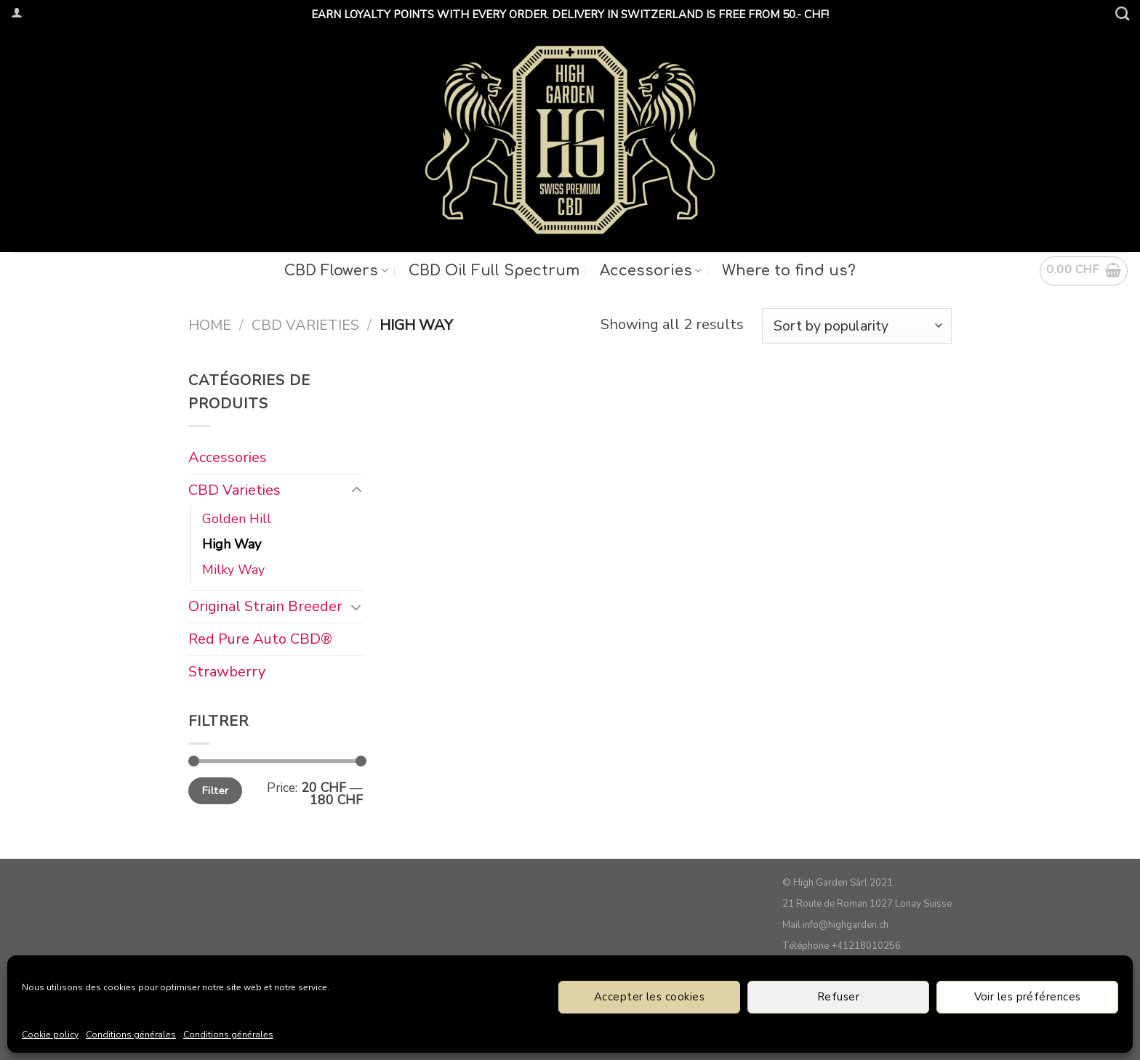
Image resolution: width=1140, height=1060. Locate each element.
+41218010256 (866, 945)
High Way (231, 544)
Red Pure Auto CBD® (260, 638)
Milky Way (233, 569)
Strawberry (226, 671)
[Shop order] (857, 326)
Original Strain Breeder (265, 605)
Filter (215, 789)
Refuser (838, 997)
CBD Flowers (336, 270)
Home (209, 325)
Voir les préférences (1027, 997)
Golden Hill (236, 518)
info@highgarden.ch (845, 924)
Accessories (651, 270)
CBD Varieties (305, 325)
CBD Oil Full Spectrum (494, 270)
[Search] (1122, 13)
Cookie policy (50, 1034)
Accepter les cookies (649, 997)
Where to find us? (789, 270)
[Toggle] (356, 490)
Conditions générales (131, 1034)
